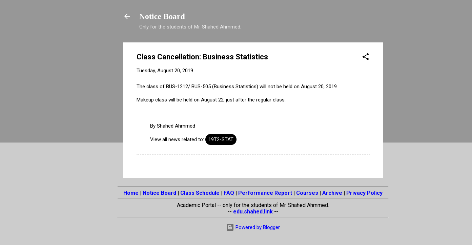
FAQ (229, 193)
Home (131, 193)
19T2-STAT (220, 139)
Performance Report (265, 193)
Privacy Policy (364, 193)
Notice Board (162, 16)
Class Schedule (200, 193)
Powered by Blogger (253, 227)
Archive (332, 193)
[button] (366, 58)
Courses (307, 193)
